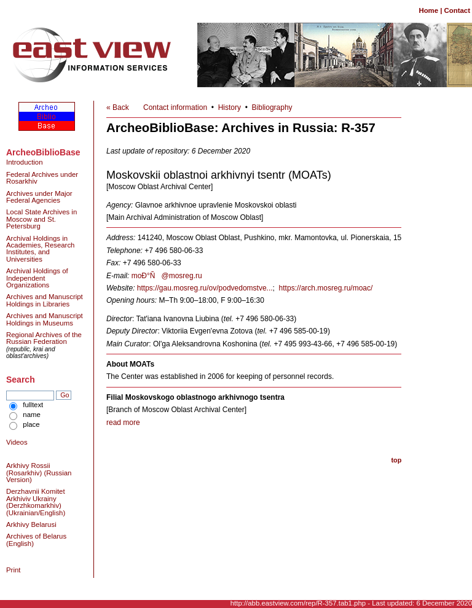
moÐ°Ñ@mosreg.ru (167, 275)
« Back (117, 107)
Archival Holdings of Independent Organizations (37, 278)
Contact (457, 10)
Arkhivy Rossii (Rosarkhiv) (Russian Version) (38, 472)
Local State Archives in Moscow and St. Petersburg (41, 219)
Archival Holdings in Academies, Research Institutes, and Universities (40, 249)
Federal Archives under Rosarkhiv (42, 178)
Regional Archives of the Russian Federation (44, 338)
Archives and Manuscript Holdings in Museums (44, 319)
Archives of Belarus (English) (36, 539)
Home (428, 10)
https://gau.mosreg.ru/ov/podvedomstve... (205, 288)
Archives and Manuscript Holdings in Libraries (44, 300)
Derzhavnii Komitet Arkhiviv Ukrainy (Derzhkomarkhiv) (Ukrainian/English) (35, 502)
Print (13, 570)
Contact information (175, 107)
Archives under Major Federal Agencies (39, 197)
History (229, 107)
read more (123, 422)
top (396, 460)
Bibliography (272, 107)
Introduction (24, 162)
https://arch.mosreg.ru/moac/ (326, 288)
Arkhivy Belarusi (31, 524)
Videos (17, 442)
